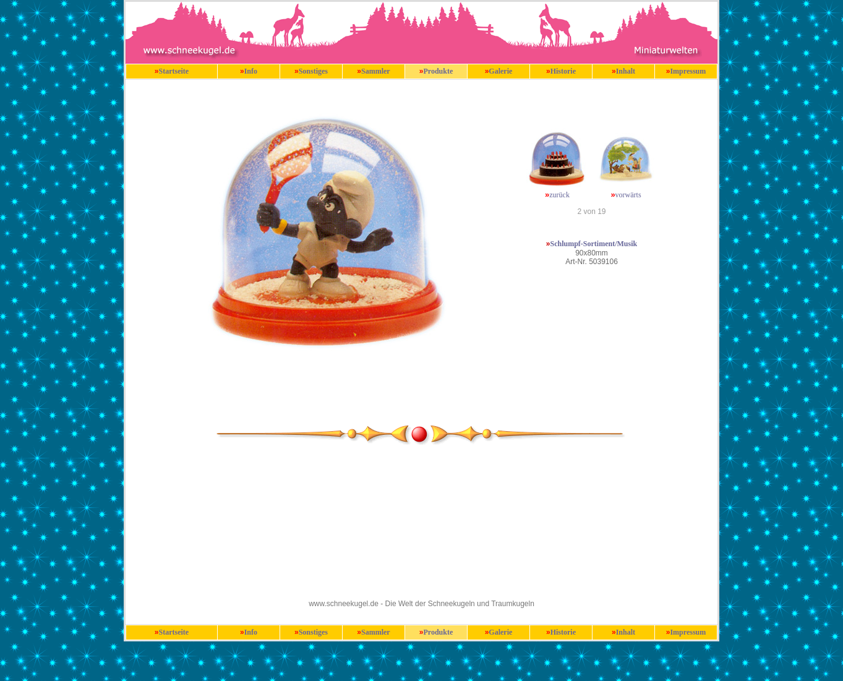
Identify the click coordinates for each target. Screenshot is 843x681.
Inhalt (625, 71)
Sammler (375, 71)
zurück (559, 195)
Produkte (438, 71)
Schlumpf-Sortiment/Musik (594, 243)
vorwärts (628, 195)
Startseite (174, 71)
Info (250, 71)
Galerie (500, 71)
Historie (563, 71)
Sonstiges (313, 71)
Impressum (688, 71)
